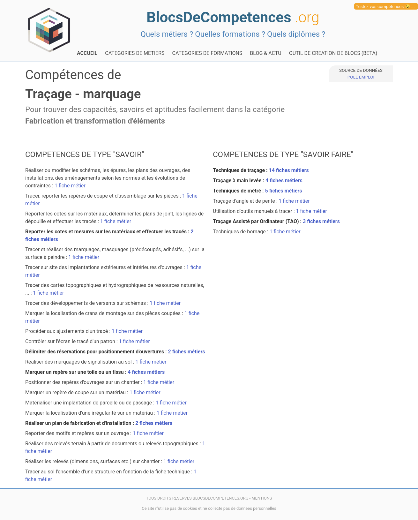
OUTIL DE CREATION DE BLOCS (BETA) (333, 53)
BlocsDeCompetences (232, 17)
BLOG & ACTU (265, 53)
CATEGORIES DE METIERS (134, 53)
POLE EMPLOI (360, 76)
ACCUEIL (87, 53)
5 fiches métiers (283, 191)
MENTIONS (261, 498)
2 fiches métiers (186, 352)
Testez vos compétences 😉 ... (385, 6)
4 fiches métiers (146, 372)
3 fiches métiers (321, 221)
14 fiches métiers (289, 170)
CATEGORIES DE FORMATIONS (207, 53)
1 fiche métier (70, 186)
